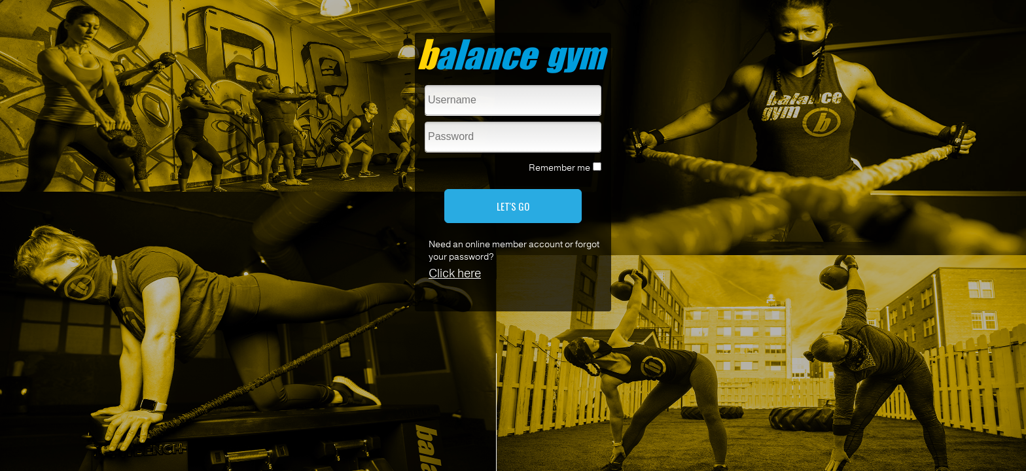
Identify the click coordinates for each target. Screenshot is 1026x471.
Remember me (559, 168)
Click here (455, 273)
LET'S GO (513, 206)
